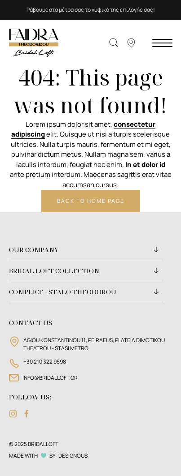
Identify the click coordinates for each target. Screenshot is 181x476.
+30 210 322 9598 (44, 361)
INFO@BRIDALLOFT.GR (50, 378)
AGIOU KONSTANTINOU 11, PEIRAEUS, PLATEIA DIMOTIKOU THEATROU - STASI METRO (94, 344)
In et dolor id (145, 164)
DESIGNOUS (73, 455)
